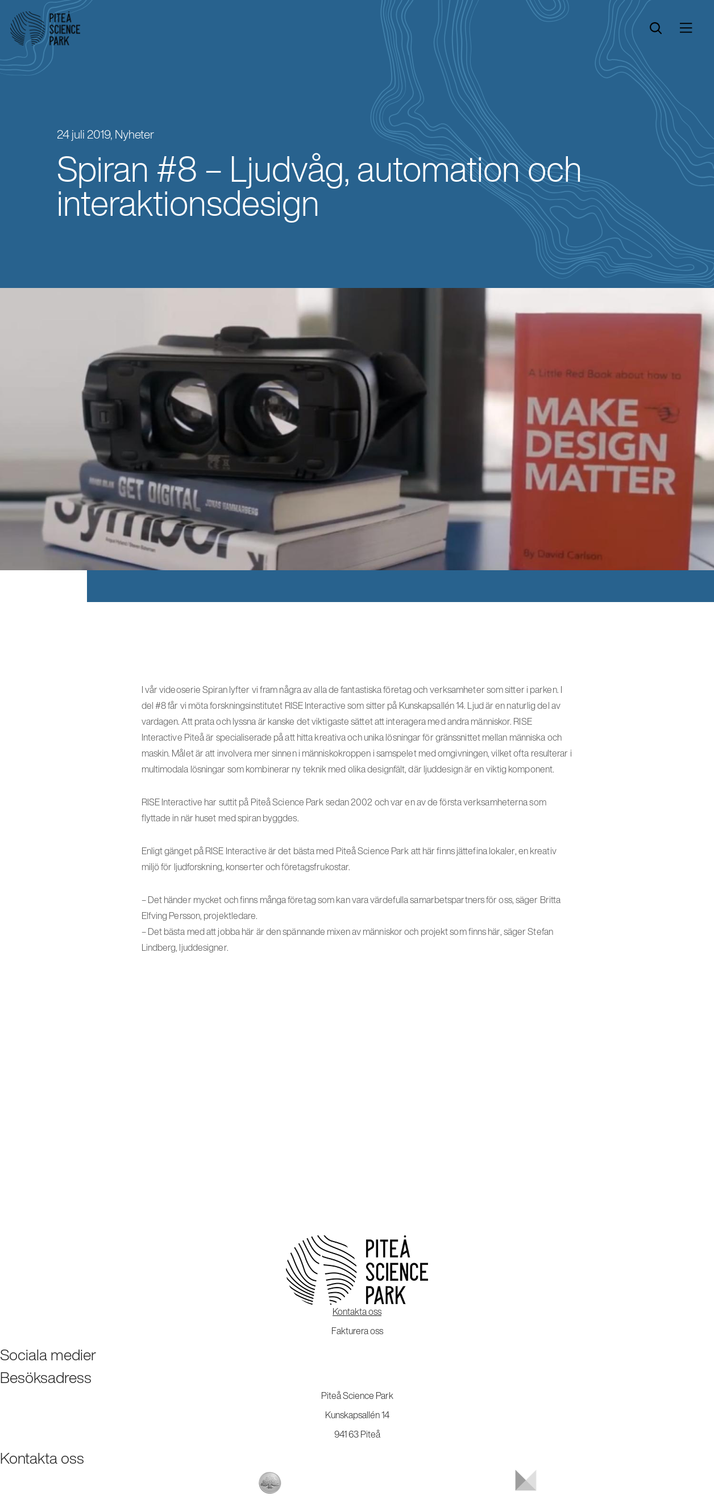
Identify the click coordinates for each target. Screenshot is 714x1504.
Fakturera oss (357, 1330)
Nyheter (134, 134)
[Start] (45, 28)
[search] (656, 28)
